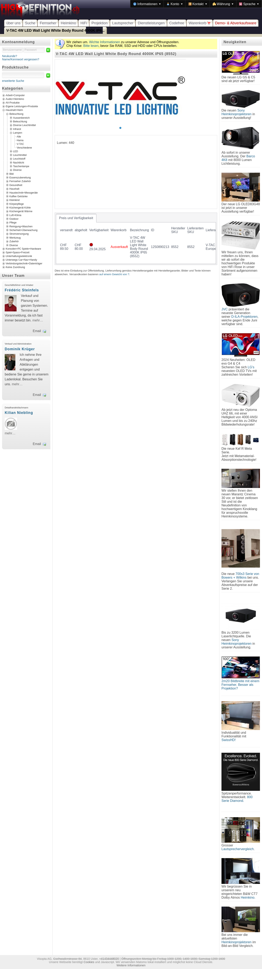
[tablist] (136, 239)
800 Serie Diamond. (237, 798)
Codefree (176, 23)
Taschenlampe (21, 166)
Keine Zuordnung (15, 267)
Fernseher (48, 23)
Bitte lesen (91, 45)
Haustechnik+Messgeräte (23, 192)
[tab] (76, 218)
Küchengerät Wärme (20, 211)
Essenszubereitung (20, 177)
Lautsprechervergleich (237, 849)
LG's (251, 367)
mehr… (37, 320)
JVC (224, 309)
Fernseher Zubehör (20, 181)
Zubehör (14, 241)
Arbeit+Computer (15, 95)
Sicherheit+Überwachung (23, 230)
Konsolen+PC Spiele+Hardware (23, 248)
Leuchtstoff (19, 158)
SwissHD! (228, 740)
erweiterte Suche (13, 80)
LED (15, 151)
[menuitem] (147, 4)
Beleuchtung (16, 114)
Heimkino (68, 23)
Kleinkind (14, 200)
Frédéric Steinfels (22, 290)
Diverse (17, 170)
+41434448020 (109, 958)
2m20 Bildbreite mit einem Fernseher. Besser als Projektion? (240, 684)
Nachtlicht (18, 162)
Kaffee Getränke (18, 196)
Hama (20, 140)
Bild (11, 173)
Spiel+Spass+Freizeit (17, 252)
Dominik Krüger (20, 349)
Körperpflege (16, 203)
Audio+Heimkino (15, 99)
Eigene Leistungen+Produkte (22, 106)
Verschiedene (24, 147)
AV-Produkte (13, 102)
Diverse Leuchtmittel (24, 125)
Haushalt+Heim (14, 110)
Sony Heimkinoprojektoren (236, 112)
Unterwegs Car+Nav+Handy (21, 259)
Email (37, 331)
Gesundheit (15, 185)
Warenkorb (200, 23)
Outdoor (13, 218)
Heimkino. (248, 897)
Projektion (99, 23)
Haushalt (14, 188)
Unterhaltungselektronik (19, 256)
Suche (30, 23)
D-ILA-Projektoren (244, 316)
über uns (13, 23)
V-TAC (20, 143)
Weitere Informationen (130, 965)
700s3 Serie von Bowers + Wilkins (240, 575)
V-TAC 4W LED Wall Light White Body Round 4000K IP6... (55, 30)
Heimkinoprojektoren (236, 942)
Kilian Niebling (19, 413)
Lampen (17, 132)
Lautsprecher (122, 23)
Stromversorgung (19, 233)
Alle (19, 136)
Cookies (89, 962)
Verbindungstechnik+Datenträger (24, 263)
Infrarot (17, 128)
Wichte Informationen (104, 42)
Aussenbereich (21, 117)
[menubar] (196, 4)
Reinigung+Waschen (21, 226)
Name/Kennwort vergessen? (20, 59)
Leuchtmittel (20, 155)
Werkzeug (15, 237)
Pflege (13, 222)
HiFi (83, 23)
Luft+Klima (15, 215)
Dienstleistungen (151, 23)
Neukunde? (9, 56)
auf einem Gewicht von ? (114, 274)
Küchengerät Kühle (20, 207)
